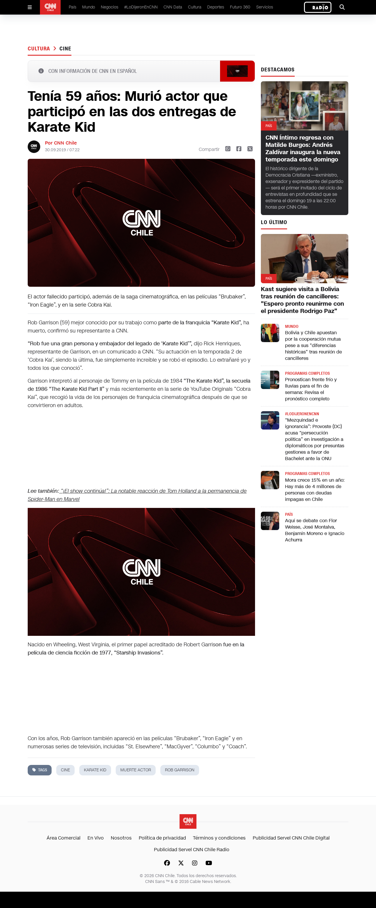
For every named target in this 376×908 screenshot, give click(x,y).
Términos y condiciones (219, 838)
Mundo (88, 7)
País (72, 7)
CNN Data (173, 7)
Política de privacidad (162, 838)
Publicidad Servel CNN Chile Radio (191, 849)
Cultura (194, 7)
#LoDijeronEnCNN (141, 7)
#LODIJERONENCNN (302, 414)
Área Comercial (63, 838)
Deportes (215, 7)
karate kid (95, 770)
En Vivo (95, 838)
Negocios (109, 7)
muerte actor (135, 770)
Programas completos (307, 373)
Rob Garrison (179, 770)
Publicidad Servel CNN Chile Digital (291, 838)
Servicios (264, 7)
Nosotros (121, 838)
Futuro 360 (240, 7)
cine (65, 48)
